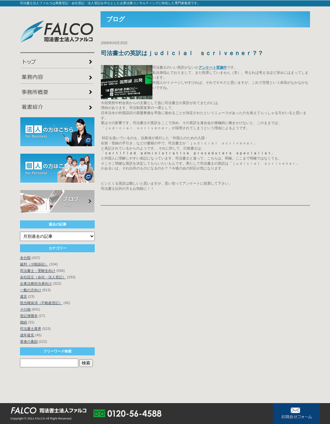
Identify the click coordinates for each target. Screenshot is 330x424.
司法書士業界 (30, 329)
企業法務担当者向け (36, 283)
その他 (25, 309)
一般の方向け (30, 290)
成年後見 (27, 335)
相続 (23, 322)
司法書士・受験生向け (37, 271)
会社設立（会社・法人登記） (43, 277)
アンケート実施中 (213, 67)
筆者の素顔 (29, 341)
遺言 (23, 296)
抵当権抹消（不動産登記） (41, 303)
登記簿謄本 (29, 316)
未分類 (25, 258)
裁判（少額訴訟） (34, 264)
